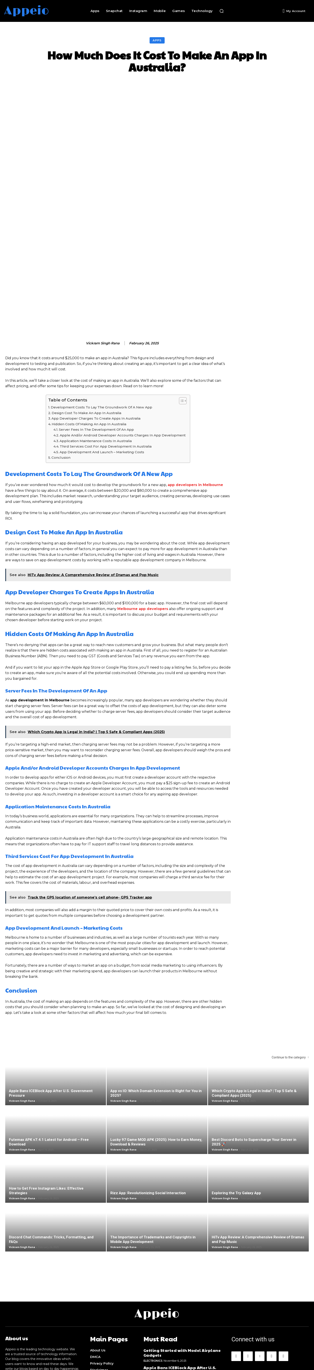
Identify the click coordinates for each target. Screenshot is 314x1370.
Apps (157, 40)
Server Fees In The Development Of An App (96, 363)
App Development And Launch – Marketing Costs (102, 385)
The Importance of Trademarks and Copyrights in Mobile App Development (153, 1172)
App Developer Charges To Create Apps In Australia (95, 352)
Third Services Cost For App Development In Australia (106, 380)
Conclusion (60, 391)
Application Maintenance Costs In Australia (96, 374)
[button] (221, 11)
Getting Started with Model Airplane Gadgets (182, 1285)
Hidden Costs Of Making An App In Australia (89, 358)
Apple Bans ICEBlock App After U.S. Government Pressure (179, 1302)
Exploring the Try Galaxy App (236, 1126)
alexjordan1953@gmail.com (45, 1322)
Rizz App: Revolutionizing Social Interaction (148, 1126)
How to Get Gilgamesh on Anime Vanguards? (176, 1319)
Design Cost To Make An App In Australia (86, 346)
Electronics (152, 1293)
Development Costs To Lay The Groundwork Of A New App (102, 341)
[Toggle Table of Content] (181, 334)
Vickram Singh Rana (102, 277)
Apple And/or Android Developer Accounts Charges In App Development (123, 369)
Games (148, 1327)
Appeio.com (193, 1363)
